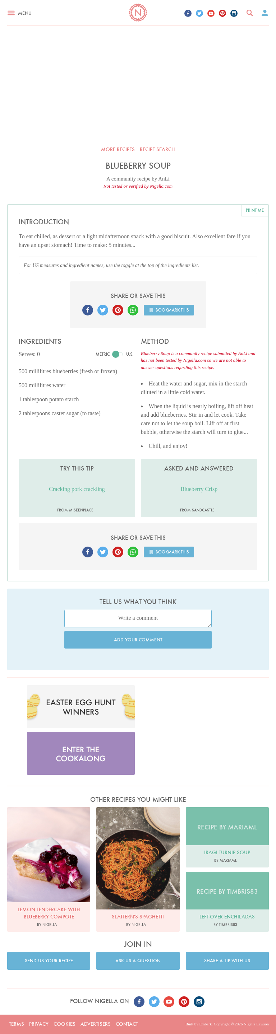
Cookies (64, 1024)
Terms (16, 1024)
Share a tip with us (227, 961)
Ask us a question (138, 961)
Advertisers (95, 1024)
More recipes (118, 149)
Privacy (39, 1024)
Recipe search (157, 149)
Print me (255, 210)
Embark (205, 1024)
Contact (127, 1024)
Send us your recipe (49, 961)
